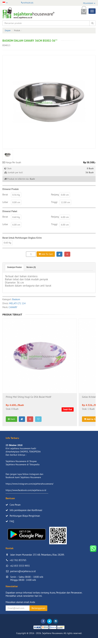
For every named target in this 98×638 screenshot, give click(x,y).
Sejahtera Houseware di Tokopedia (22, 464)
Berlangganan (38, 608)
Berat (5, 194)
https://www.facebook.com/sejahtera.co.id (26, 490)
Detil (11, 419)
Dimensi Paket (9, 211)
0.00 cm (65, 194)
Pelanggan (89, 3)
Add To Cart (46, 254)
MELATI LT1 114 (17, 303)
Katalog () (27, 2)
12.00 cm (65, 202)
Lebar (5, 202)
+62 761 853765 (18, 560)
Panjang (55, 194)
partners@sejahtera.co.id (23, 571)
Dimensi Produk (10, 189)
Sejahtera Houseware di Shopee (21, 461)
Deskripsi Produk (14, 267)
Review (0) (31, 267)
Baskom (16, 299)
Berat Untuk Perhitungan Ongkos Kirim (22, 237)
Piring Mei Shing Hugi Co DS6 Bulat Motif (28, 396)
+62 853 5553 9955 (20, 565)
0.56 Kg (16, 194)
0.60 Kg (16, 217)
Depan (8, 30)
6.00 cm (65, 217)
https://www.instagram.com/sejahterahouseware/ (29, 483)
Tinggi (54, 202)
